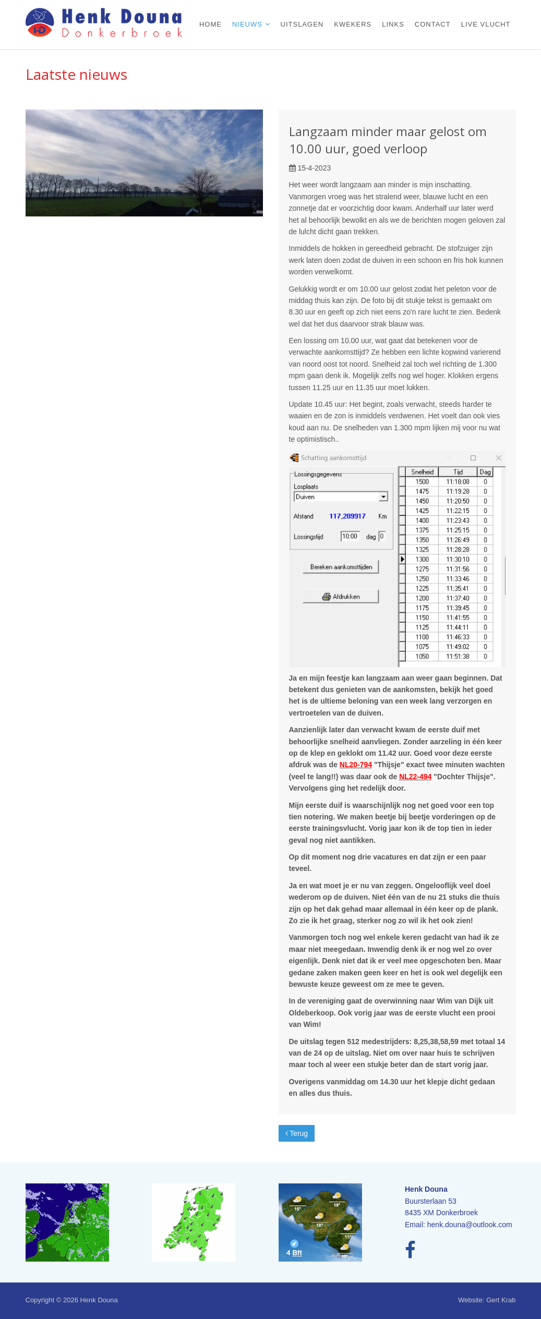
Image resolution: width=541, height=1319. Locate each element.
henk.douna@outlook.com (469, 1224)
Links (393, 24)
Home (210, 24)
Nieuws (248, 24)
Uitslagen (302, 24)
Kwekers (352, 24)
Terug (296, 1133)
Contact (433, 24)
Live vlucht (486, 24)
